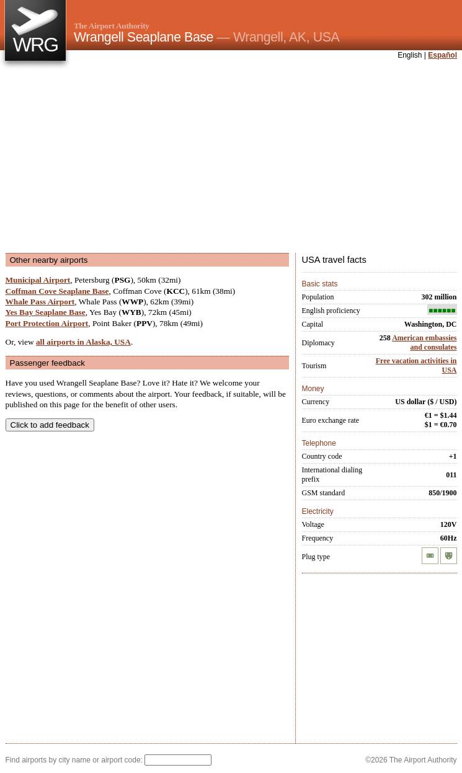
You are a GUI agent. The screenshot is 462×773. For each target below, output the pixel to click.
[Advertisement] (187, 157)
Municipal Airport (38, 280)
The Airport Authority (111, 25)
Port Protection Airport (47, 323)
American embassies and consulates (424, 342)
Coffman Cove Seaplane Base (57, 291)
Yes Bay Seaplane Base (46, 312)
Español (442, 55)
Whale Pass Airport (40, 301)
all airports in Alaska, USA (83, 342)
